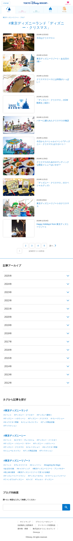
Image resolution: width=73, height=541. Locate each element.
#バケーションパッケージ (56, 476)
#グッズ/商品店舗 (47, 422)
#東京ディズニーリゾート (17, 460)
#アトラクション (10, 426)
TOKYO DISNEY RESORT (36, 3)
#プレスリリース (20, 465)
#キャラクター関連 (11, 422)
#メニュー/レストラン (29, 422)
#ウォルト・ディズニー (44, 479)
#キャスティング (23, 469)
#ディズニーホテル (35, 476)
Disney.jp (36, 532)
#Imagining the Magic (52, 465)
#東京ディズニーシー (15, 435)
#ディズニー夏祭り (44, 415)
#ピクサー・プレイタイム (24, 440)
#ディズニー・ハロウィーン (14, 419)
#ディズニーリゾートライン (14, 476)
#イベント (8, 415)
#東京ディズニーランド (16, 410)
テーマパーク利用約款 (46, 525)
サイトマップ (25, 522)
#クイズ (29, 479)
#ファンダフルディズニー (14, 479)
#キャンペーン (35, 465)
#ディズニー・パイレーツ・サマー (17, 444)
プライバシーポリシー (44, 522)
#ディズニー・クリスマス (38, 419)
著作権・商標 (22, 529)
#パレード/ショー (57, 419)
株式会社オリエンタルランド (44, 529)
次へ (51, 246)
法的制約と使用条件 (25, 525)
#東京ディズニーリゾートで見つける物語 (34, 472)
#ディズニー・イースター (24, 415)
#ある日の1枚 (9, 469)
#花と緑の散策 (9, 472)
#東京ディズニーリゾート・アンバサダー (49, 469)
